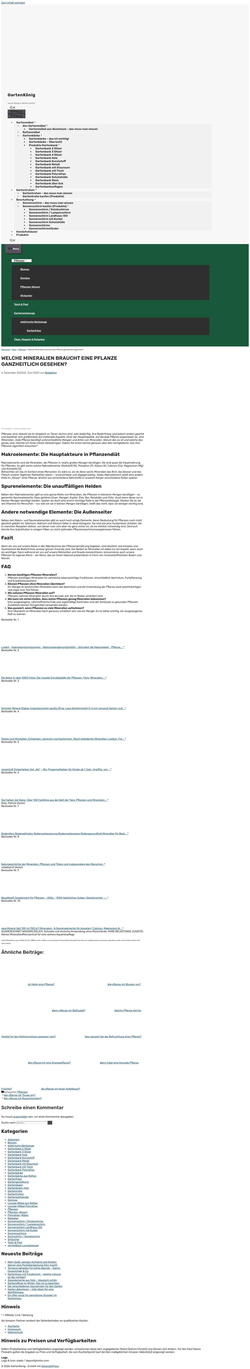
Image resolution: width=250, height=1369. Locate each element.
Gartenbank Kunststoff (21, 1157)
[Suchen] (50, 1122)
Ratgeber (13, 1218)
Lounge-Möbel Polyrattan (23, 1206)
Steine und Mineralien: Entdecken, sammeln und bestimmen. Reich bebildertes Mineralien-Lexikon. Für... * (63, 738)
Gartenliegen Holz (18, 1188)
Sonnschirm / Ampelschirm (24, 1236)
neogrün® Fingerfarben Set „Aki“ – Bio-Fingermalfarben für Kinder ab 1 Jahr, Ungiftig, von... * (56, 769)
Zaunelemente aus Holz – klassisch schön (32, 1280)
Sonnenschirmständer (44, 228)
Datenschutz (15, 1332)
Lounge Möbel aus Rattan (23, 1203)
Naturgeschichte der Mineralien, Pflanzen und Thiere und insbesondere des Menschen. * (53, 864)
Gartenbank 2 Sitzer (19, 1148)
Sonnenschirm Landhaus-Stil (25, 1227)
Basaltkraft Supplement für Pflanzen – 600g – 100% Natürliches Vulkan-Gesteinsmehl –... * (54, 897)
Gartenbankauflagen (49, 186)
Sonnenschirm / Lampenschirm (26, 1224)
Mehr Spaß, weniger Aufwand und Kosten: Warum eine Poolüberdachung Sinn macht (32, 1264)
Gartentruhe (15, 1191)
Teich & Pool (21, 304)
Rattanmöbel (31, 132)
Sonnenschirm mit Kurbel (23, 1230)
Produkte (22, 234)
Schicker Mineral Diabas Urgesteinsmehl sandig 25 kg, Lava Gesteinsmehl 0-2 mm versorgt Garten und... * (63, 708)
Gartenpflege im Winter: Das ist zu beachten (33, 1283)
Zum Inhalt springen (13, 2)
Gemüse (25, 278)
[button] (13, 108)
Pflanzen (21, 260)
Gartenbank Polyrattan (21, 1169)
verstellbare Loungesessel (23, 1245)
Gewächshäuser (26, 231)
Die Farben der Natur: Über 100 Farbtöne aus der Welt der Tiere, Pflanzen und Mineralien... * (54, 800)
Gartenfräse (34, 330)
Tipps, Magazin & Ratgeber (29, 339)
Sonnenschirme (17, 1233)
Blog (14, 349)
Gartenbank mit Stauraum (23, 1163)
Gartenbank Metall (18, 1160)
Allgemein (13, 1139)
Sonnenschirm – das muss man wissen (48, 202)
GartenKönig (21, 94)
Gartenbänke (15, 1172)
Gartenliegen (15, 1185)
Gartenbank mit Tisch (20, 1166)
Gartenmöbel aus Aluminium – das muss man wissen (63, 129)
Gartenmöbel (27, 122)
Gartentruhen (16, 1194)
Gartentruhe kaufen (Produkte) (43, 196)
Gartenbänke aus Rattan (22, 1175)
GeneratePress (50, 1366)
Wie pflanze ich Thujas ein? (19, 1095)
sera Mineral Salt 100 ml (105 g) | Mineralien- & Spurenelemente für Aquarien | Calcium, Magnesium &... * (62, 928)
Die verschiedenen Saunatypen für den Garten (35, 1286)
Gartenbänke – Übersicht (45, 141)
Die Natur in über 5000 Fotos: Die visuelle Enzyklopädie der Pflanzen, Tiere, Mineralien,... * (54, 677)
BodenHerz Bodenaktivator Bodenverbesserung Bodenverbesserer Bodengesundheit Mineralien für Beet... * (65, 833)
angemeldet (20, 1116)
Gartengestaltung (18, 1182)
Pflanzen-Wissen (30, 286)
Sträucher (26, 295)
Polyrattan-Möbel (18, 1215)
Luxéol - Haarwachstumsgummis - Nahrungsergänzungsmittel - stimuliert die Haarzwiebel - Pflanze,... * (62, 647)
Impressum (14, 1329)
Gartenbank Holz (17, 1154)
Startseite (5, 349)
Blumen (24, 269)
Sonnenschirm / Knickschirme (25, 1221)
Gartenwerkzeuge (27, 313)
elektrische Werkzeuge (36, 321)
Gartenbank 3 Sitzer (19, 1151)
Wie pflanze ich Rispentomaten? (23, 1098)
